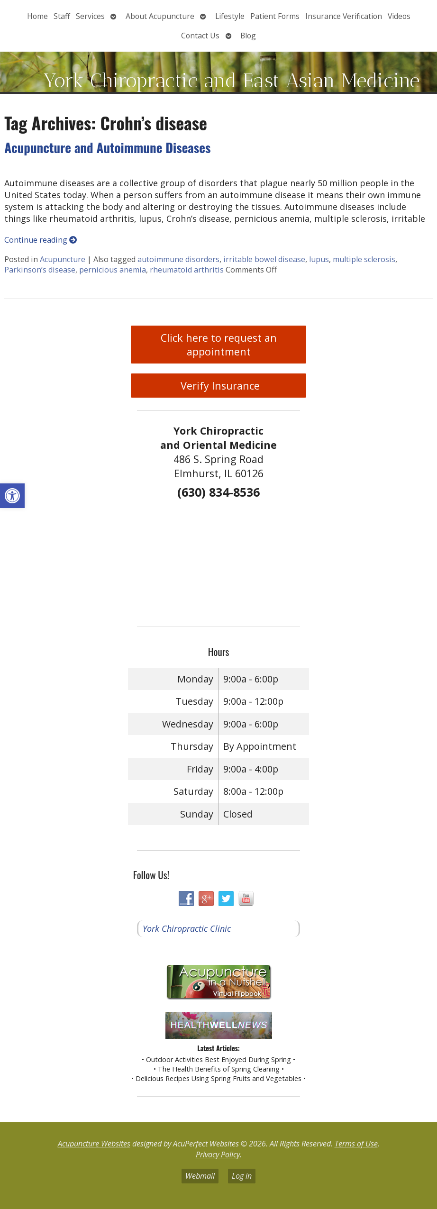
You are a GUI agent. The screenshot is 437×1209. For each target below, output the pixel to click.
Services (90, 16)
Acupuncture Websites (94, 1143)
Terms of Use (356, 1143)
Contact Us (200, 35)
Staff (62, 16)
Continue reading (40, 240)
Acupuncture (62, 259)
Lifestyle (230, 16)
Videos (399, 16)
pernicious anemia (112, 269)
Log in (242, 1176)
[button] (12, 495)
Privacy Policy (218, 1154)
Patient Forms (275, 16)
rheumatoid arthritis (187, 269)
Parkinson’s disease (39, 269)
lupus (319, 259)
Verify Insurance (219, 385)
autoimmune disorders (178, 259)
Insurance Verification (343, 16)
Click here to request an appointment (219, 344)
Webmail (200, 1176)
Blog (248, 35)
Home (37, 16)
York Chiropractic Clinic (187, 928)
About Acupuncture (160, 16)
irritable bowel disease (264, 259)
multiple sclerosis (364, 259)
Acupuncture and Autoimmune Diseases (107, 147)
